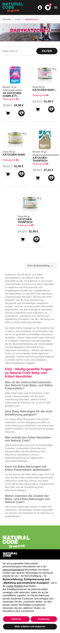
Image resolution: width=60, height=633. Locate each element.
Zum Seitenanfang (40, 266)
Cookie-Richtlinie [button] (14, 586)
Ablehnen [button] (16, 619)
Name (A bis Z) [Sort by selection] (11, 51)
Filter (47, 51)
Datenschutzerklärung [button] (13, 569)
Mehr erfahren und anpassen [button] (30, 626)
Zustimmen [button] (44, 619)
